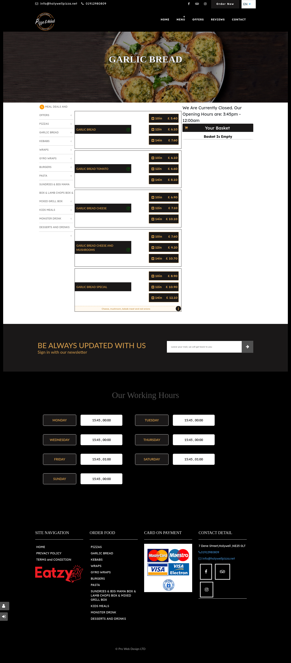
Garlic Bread (49, 132)
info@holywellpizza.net (58, 3)
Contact (239, 19)
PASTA (95, 585)
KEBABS (96, 560)
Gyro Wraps (48, 158)
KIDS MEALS (100, 606)
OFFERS (198, 19)
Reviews (218, 19)
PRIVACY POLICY (49, 553)
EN (247, 4)
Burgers (45, 167)
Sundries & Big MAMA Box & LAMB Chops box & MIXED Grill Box (56, 193)
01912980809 (96, 3)
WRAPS (96, 566)
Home (165, 19)
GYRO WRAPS (101, 572)
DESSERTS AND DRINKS (108, 619)
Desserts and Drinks (54, 227)
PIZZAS (96, 547)
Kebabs (44, 141)
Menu (181, 19)
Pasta (43, 175)
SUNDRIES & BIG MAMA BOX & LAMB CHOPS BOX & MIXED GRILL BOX (113, 595)
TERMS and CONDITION (53, 560)
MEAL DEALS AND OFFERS (53, 110)
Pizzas (44, 123)
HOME (40, 547)
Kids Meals (47, 209)
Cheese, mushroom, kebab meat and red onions (140, 308)
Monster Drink (50, 218)
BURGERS (98, 578)
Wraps (44, 149)
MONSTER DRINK (103, 612)
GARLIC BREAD (102, 553)
